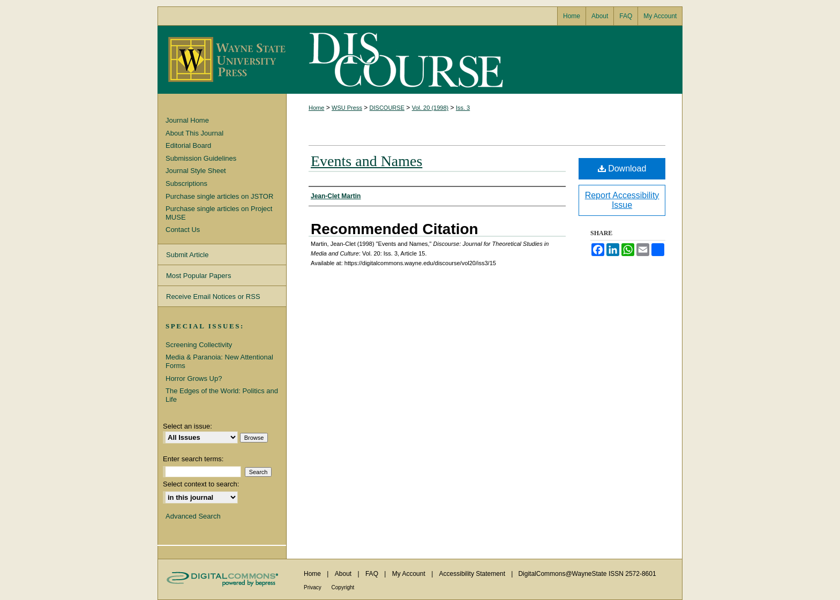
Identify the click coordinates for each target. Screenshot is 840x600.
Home (316, 107)
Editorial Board (188, 145)
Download (622, 168)
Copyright (343, 587)
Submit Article (187, 255)
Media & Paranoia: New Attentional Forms (219, 361)
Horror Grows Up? (194, 378)
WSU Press (347, 107)
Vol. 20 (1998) (430, 107)
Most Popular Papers (198, 276)
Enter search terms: (193, 459)
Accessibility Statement (473, 574)
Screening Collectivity (199, 345)
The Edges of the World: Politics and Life (222, 395)
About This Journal (194, 133)
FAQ (372, 574)
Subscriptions (186, 183)
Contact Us (183, 230)
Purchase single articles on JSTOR (219, 196)
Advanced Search (193, 516)
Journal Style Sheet (196, 171)
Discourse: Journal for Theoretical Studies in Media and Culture (404, 60)
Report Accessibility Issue (622, 200)
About (344, 574)
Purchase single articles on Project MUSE (219, 213)
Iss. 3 (463, 107)
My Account (409, 574)
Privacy (313, 587)
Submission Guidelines (201, 158)
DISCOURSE (387, 107)
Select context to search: (201, 484)
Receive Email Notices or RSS (213, 296)
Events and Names (366, 161)
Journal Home (187, 120)
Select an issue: (187, 426)
